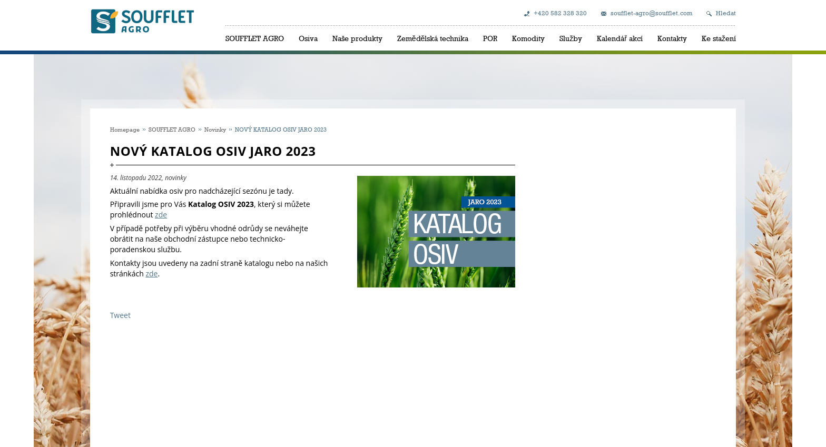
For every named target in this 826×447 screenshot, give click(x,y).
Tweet (120, 315)
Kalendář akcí (620, 38)
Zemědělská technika (433, 38)
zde (161, 215)
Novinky (215, 129)
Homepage (125, 129)
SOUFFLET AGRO (254, 38)
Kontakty (672, 38)
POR (490, 38)
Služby (570, 38)
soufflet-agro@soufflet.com (651, 13)
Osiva (308, 38)
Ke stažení (719, 38)
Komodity (528, 38)
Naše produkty (357, 38)
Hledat (726, 13)
